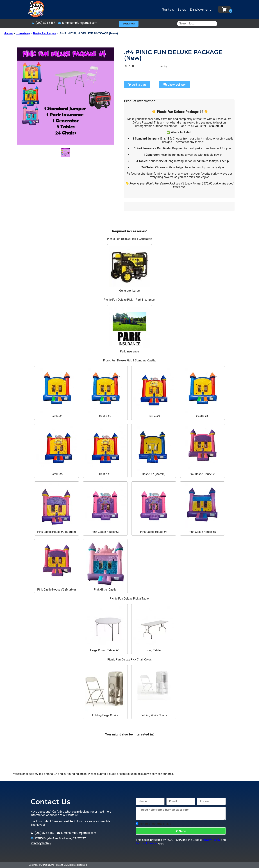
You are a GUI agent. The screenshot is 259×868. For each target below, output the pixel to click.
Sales (182, 10)
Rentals (168, 10)
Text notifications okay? (155, 823)
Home (8, 33)
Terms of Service (146, 843)
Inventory (23, 33)
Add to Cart (137, 84)
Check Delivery (174, 84)
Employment (200, 10)
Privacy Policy (41, 843)
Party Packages (44, 33)
